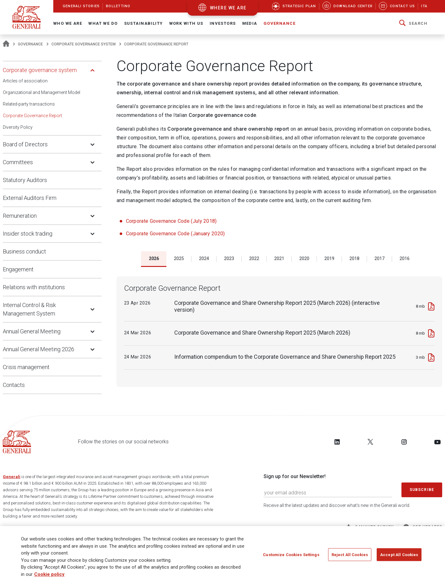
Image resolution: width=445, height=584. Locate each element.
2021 (279, 258)
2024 (204, 258)
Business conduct (24, 251)
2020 (304, 258)
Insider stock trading (27, 233)
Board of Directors (25, 144)
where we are (228, 7)
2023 (229, 258)
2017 (379, 258)
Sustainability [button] (143, 23)
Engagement (18, 269)
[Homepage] (6, 44)
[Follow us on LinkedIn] (337, 441)
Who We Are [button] (67, 23)
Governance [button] (280, 23)
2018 (354, 258)
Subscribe (422, 490)
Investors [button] (223, 23)
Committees (18, 162)
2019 (329, 258)
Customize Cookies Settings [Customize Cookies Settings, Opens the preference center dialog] (291, 554)
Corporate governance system (83, 44)
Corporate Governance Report (32, 115)
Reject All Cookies (350, 554)
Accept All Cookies (399, 554)
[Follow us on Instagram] (404, 441)
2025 (179, 258)
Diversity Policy (18, 127)
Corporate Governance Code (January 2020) (176, 234)
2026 (154, 258)
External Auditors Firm (29, 198)
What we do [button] (103, 23)
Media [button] (249, 23)
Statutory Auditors (25, 180)
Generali (11, 476)
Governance (30, 44)
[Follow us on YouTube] (437, 441)
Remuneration (20, 215)
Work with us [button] (186, 23)
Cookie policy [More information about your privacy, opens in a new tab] (49, 574)
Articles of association (25, 80)
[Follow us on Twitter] (370, 441)
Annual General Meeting (31, 331)
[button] (413, 23)
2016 (405, 258)
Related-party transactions (29, 104)
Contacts (14, 385)
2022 (254, 258)
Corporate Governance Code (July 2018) (171, 221)
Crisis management (26, 367)
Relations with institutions (34, 287)
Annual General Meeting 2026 (38, 349)
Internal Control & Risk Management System (29, 309)
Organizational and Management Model (41, 92)
